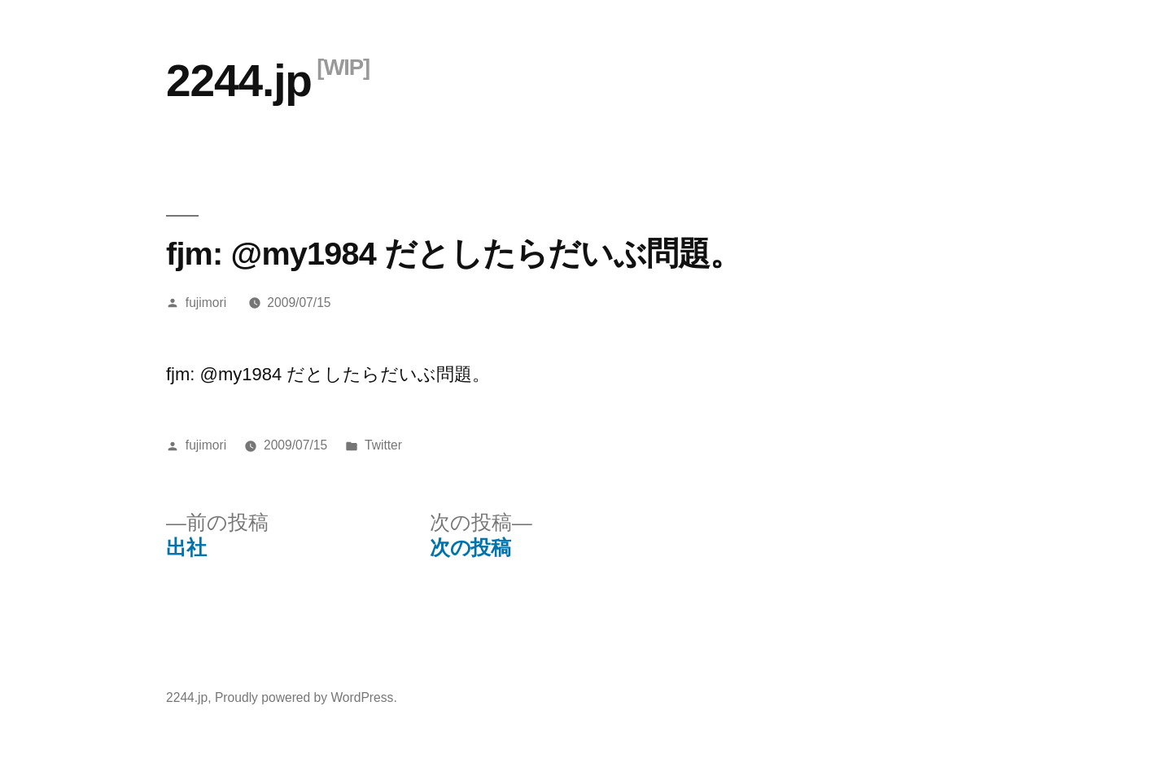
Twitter (383, 445)
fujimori (206, 302)
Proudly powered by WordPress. (306, 697)
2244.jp (239, 80)
